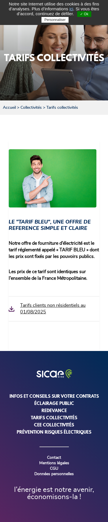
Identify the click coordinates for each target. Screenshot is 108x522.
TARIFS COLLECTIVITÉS (54, 417)
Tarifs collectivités (62, 108)
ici (71, 9)
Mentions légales (54, 463)
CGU (54, 469)
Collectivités (31, 108)
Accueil (9, 108)
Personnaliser (54, 20)
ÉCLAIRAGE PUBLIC (54, 403)
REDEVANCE (54, 410)
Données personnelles (54, 474)
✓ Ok (84, 14)
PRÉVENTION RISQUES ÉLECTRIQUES (54, 432)
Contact (54, 458)
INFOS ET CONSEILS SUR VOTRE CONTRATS (54, 396)
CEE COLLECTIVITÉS (54, 425)
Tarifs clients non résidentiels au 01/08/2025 (53, 308)
